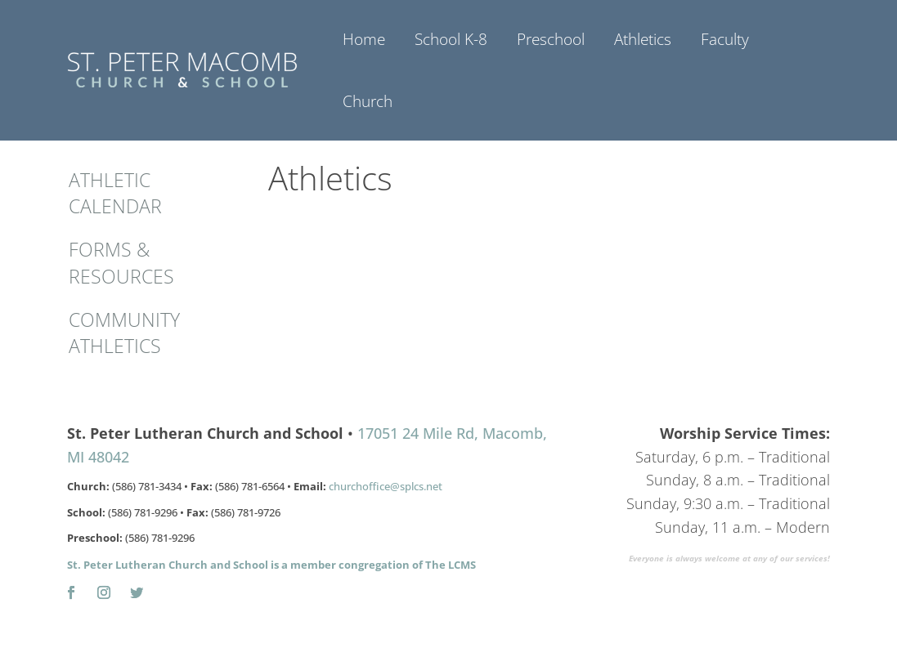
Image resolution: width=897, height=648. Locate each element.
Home (364, 39)
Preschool (551, 39)
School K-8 (451, 39)
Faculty (725, 39)
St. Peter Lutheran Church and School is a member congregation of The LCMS (271, 564)
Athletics (642, 39)
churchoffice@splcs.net (385, 486)
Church (367, 101)
